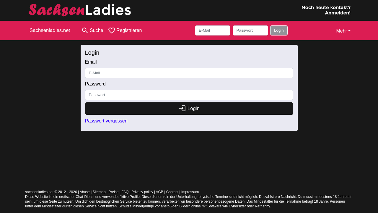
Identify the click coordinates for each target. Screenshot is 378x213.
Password (95, 83)
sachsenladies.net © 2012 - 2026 (51, 192)
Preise (113, 192)
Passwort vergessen (106, 120)
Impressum (190, 192)
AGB (159, 192)
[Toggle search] (92, 30)
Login (279, 30)
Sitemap (99, 192)
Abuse (85, 192)
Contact (172, 192)
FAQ (124, 192)
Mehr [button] (341, 30)
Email (91, 61)
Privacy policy (142, 192)
